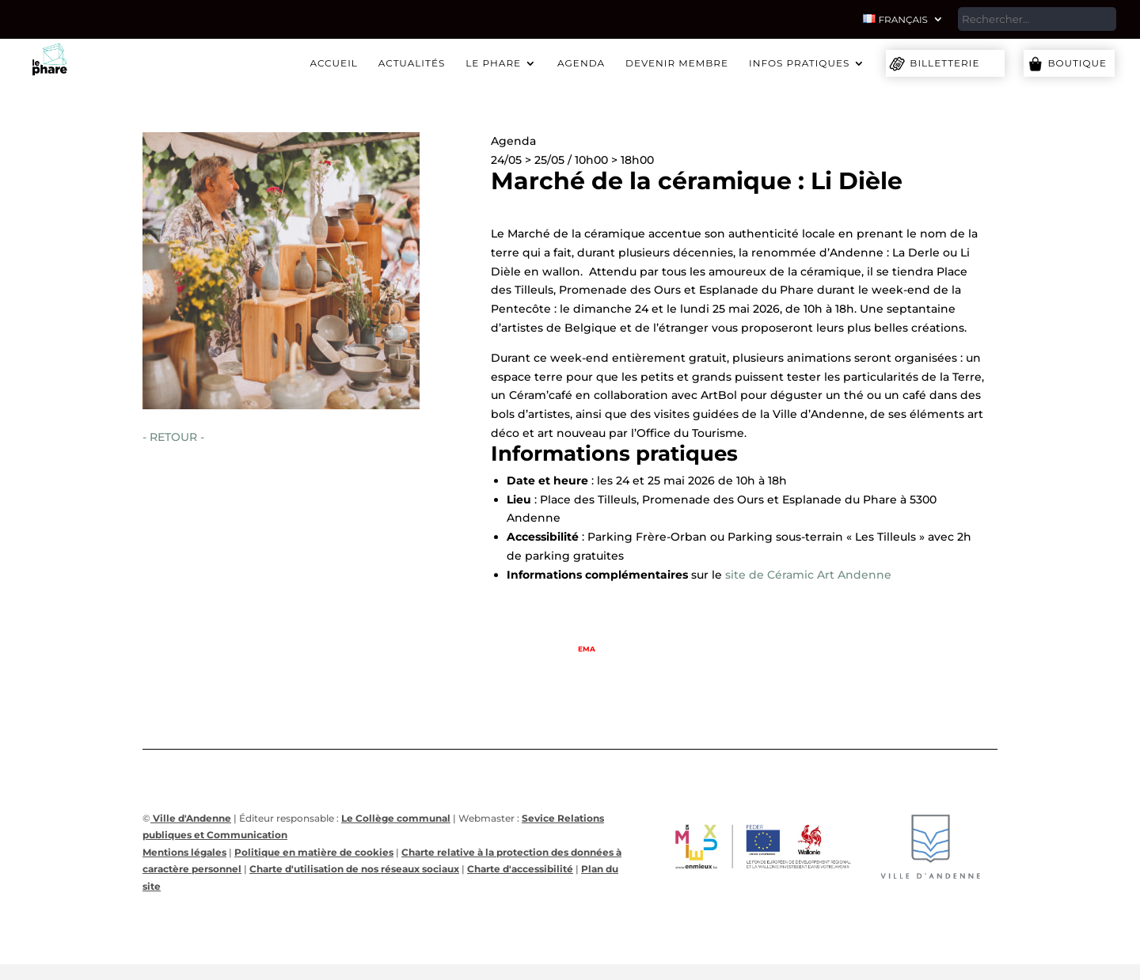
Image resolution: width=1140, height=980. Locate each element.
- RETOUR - (173, 437)
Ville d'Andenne (190, 818)
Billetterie (944, 63)
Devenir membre (676, 63)
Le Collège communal (395, 818)
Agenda (581, 63)
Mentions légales (184, 852)
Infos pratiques (799, 63)
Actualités (411, 63)
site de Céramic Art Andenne (808, 575)
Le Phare (493, 63)
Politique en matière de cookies (313, 852)
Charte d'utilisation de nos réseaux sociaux (354, 869)
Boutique (1077, 63)
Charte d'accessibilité (520, 869)
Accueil (334, 63)
